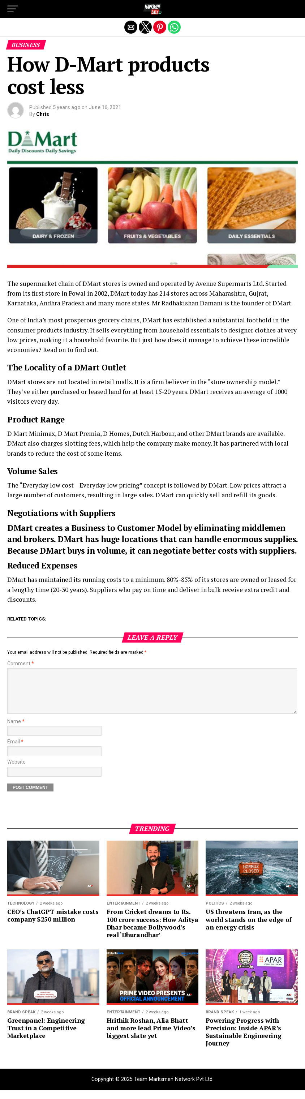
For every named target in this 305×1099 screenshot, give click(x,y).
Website (16, 770)
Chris (42, 114)
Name (16, 730)
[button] (12, 9)
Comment (20, 663)
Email (15, 750)
